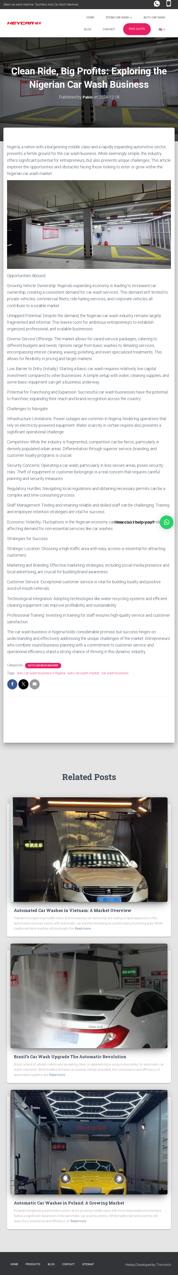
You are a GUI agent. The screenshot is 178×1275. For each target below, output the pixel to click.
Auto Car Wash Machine (43, 665)
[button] (131, 17)
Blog (87, 29)
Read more (83, 928)
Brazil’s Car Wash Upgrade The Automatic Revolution (70, 1056)
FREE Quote (137, 28)
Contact (109, 29)
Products (33, 1264)
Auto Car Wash (154, 17)
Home (90, 17)
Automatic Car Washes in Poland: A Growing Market (69, 1203)
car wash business (115, 672)
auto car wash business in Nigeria (41, 672)
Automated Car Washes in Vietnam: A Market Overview (72, 910)
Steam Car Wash (119, 17)
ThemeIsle (163, 1265)
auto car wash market (83, 672)
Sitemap (88, 1264)
